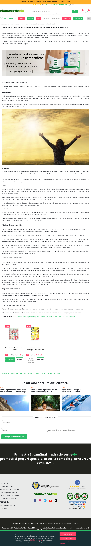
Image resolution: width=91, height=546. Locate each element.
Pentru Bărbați (56, 18)
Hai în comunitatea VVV (9, 496)
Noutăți (30, 18)
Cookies (34, 524)
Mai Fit (39, 18)
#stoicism (57, 373)
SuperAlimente (56, 14)
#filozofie (23, 373)
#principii (31, 373)
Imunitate (46, 18)
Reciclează (4, 503)
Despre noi (81, 5)
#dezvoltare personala (10, 373)
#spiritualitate (41, 373)
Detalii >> (19, 360)
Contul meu (72, 5)
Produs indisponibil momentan (31, 360)
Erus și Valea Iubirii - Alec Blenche (13, 349)
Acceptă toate (68, 534)
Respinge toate (67, 538)
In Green (48, 14)
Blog (88, 18)
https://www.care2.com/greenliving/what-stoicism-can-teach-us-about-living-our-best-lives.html (44, 317)
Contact (89, 5)
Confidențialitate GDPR (50, 524)
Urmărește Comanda (8, 493)
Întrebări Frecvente (8, 506)
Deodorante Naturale (39, 14)
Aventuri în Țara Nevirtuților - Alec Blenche (35, 349)
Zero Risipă (66, 18)
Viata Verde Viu (4, 24)
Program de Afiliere (8, 499)
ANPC (76, 524)
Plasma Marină (68, 14)
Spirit (2, 387)
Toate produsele (8, 18)
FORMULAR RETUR (6, 487)
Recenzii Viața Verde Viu (9, 490)
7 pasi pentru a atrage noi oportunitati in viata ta (72, 391)
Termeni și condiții (21, 524)
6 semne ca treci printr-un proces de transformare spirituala (44, 391)
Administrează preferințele (64, 543)
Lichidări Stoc (78, 18)
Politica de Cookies (36, 540)
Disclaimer (66, 524)
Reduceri (21, 18)
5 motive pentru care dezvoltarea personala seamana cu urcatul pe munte (13, 391)
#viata (50, 373)
